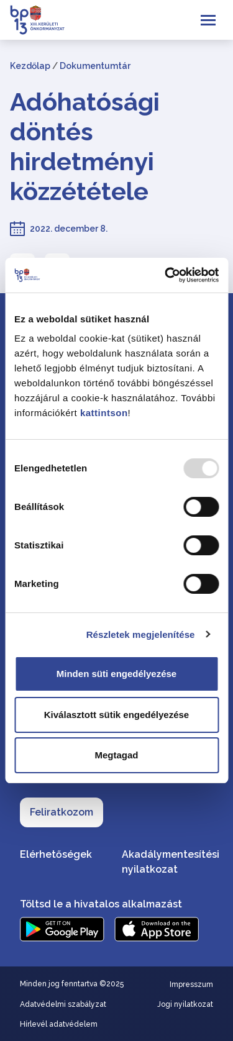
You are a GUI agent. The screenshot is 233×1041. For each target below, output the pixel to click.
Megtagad (116, 755)
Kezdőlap (30, 66)
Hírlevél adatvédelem (59, 1024)
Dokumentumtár (95, 66)
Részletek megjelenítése (140, 634)
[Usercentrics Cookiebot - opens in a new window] (166, 275)
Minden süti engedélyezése (116, 673)
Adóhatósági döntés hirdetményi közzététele (85, 146)
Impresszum (191, 984)
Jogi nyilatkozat (185, 1004)
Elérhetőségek (56, 854)
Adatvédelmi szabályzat (63, 1004)
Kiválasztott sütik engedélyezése (116, 714)
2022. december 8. (68, 229)
